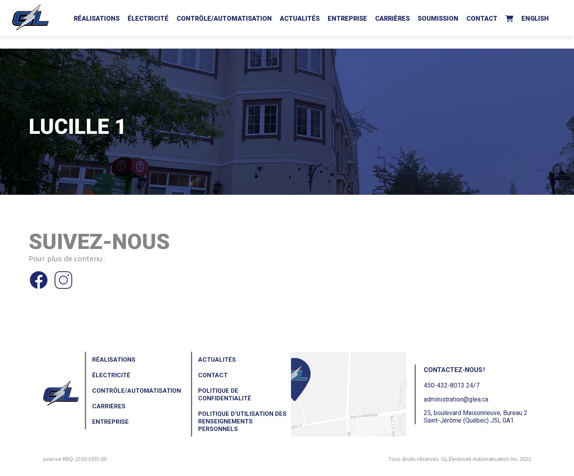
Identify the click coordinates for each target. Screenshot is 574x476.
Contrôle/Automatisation (224, 18)
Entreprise (347, 18)
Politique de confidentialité (224, 394)
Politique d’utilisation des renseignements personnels (242, 421)
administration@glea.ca (456, 399)
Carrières (392, 18)
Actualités (300, 18)
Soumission (438, 18)
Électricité (148, 18)
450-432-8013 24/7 (452, 385)
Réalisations (97, 18)
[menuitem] (535, 17)
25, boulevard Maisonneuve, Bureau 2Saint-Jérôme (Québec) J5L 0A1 (475, 416)
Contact (481, 18)
